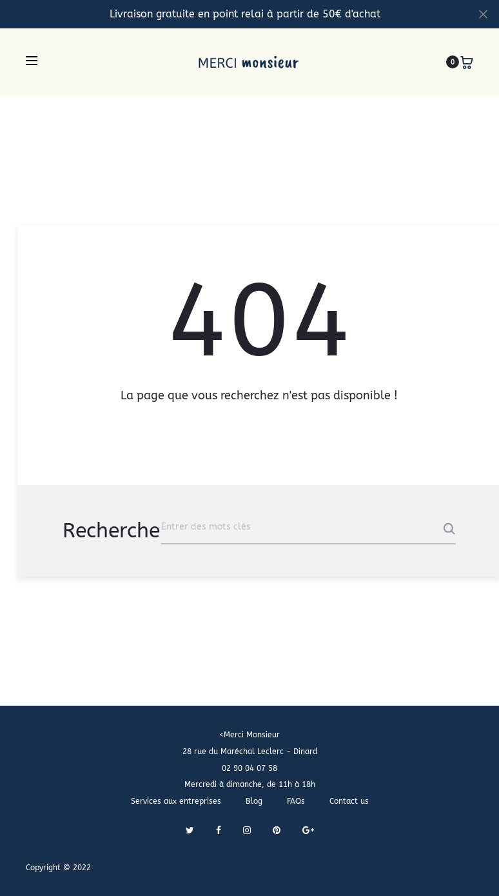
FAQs (296, 801)
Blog (254, 801)
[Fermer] (483, 13)
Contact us (349, 801)
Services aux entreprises (176, 801)
